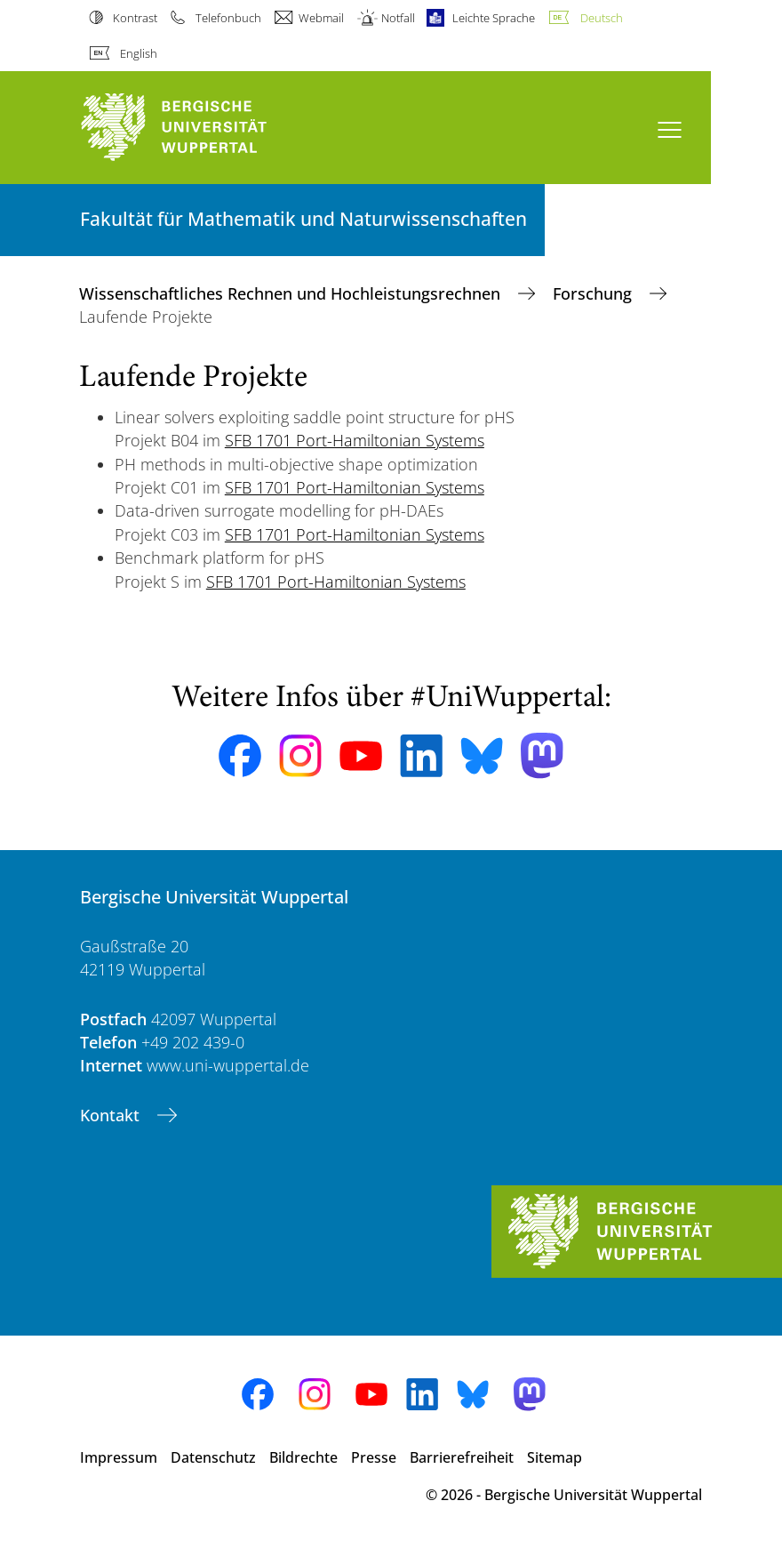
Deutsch (601, 18)
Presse (373, 1457)
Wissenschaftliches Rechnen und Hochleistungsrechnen (292, 293)
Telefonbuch (228, 18)
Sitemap (554, 1457)
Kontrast (135, 18)
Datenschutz (213, 1457)
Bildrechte (303, 1457)
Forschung (594, 293)
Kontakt (112, 1115)
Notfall (398, 18)
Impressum (118, 1457)
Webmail (321, 18)
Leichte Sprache (493, 18)
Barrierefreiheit (462, 1457)
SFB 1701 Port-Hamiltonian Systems (354, 440)
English (138, 53)
